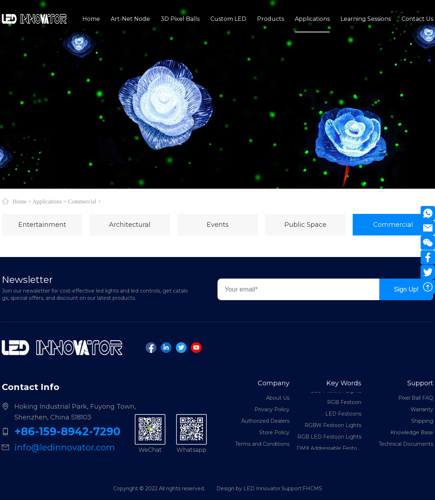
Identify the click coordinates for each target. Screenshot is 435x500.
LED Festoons (343, 414)
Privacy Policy (272, 409)
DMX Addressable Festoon (329, 449)
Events (218, 225)
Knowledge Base (411, 432)
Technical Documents (406, 444)
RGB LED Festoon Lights (329, 437)
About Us (277, 398)
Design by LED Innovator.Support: (259, 488)
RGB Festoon (344, 403)
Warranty (422, 409)
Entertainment (42, 225)
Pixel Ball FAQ (415, 398)
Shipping (422, 421)
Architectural (130, 225)
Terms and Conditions (262, 444)
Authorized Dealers (265, 421)
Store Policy (274, 432)
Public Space (305, 225)
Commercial (82, 201)
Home (20, 201)
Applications (47, 201)
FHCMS (312, 488)
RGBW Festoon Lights (332, 426)
